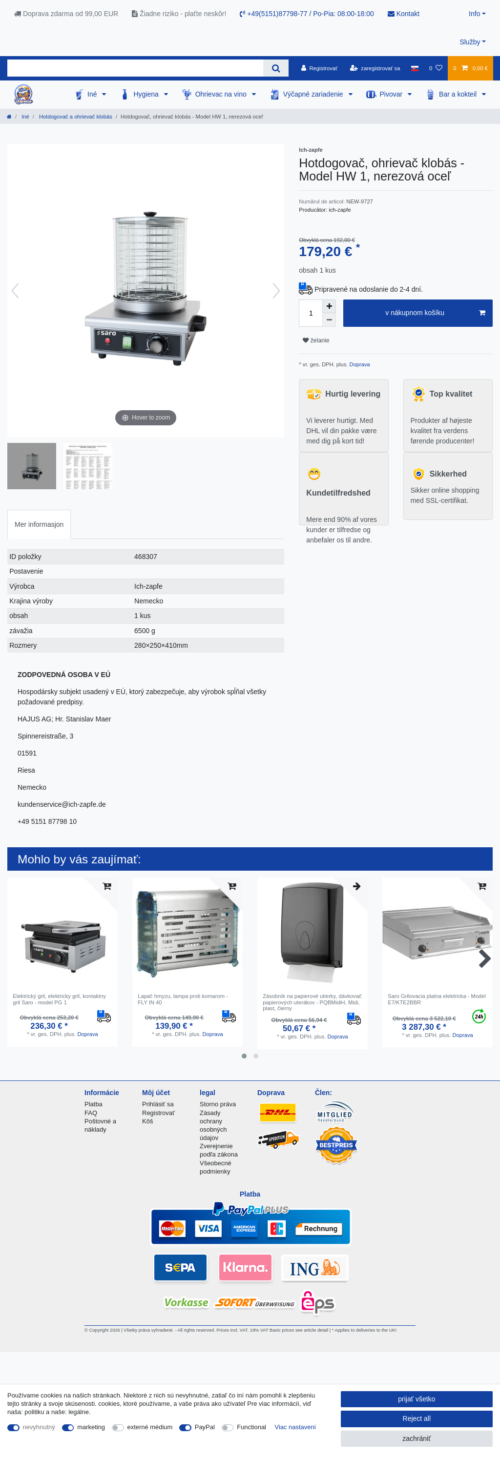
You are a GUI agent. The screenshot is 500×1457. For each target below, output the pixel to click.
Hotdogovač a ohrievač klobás (75, 117)
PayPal (205, 1427)
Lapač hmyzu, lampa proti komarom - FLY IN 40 (183, 999)
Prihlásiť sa (158, 1104)
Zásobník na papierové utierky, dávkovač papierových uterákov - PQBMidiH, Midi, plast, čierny (312, 1002)
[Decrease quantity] (329, 320)
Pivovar (392, 94)
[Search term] (135, 68)
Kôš (147, 1121)
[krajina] (415, 68)
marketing (91, 1427)
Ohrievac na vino (222, 94)
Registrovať (158, 1113)
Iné (93, 94)
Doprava (359, 364)
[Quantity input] (310, 313)
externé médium (150, 1427)
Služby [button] (469, 42)
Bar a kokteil (459, 94)
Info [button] (474, 14)
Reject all (417, 1418)
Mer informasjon (39, 524)
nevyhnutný (39, 1427)
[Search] (275, 68)
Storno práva (218, 1104)
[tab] (39, 524)
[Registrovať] (319, 68)
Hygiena (146, 94)
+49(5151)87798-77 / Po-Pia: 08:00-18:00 (307, 14)
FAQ (90, 1113)
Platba (93, 1104)
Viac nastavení (295, 1427)
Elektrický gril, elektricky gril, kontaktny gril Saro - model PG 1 (59, 999)
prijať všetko (416, 1399)
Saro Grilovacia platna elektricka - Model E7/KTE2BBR (437, 999)
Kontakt (403, 14)
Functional (251, 1427)
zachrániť (416, 1438)
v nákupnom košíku (435, 313)
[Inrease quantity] (329, 306)
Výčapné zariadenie (314, 94)
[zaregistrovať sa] (375, 68)
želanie (316, 340)
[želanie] (436, 68)
